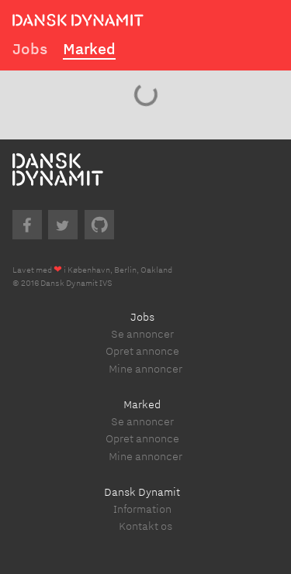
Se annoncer (142, 333)
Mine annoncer (145, 368)
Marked (89, 48)
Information (142, 508)
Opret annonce (142, 350)
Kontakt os (145, 525)
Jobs (29, 48)
